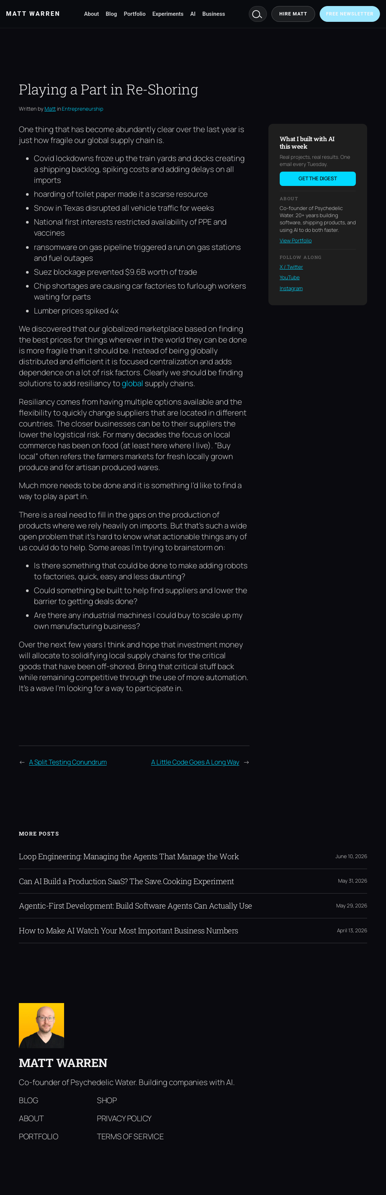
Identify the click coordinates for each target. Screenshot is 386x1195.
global (132, 383)
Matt (50, 108)
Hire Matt (293, 14)
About (91, 14)
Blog (111, 14)
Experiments (168, 14)
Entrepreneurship (82, 108)
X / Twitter (291, 266)
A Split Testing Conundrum (68, 761)
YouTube (290, 277)
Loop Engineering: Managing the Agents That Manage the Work (129, 856)
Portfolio (135, 14)
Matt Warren (63, 1062)
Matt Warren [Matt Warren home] (33, 13)
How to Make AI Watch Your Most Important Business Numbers (128, 930)
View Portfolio (296, 240)
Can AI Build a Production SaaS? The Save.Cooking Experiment (126, 881)
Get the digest (318, 178)
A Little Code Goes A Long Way (195, 761)
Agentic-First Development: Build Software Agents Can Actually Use (135, 905)
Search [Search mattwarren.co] (258, 14)
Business (213, 14)
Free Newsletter (350, 14)
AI (193, 14)
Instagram (291, 288)
